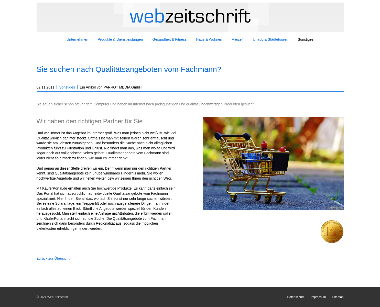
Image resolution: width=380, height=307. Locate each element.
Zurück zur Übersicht (53, 258)
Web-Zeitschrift (57, 297)
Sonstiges (67, 87)
